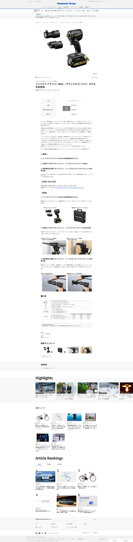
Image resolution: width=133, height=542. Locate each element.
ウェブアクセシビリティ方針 (59, 538)
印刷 (95, 74)
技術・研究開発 (54, 10)
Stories (88, 10)
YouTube (35, 537)
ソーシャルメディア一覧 (52, 533)
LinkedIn (42, 537)
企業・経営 (47, 10)
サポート (28, 538)
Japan (37, 10)
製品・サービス (61, 10)
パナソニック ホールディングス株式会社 (34, 1)
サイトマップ (34, 538)
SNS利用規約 (51, 538)
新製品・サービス (54, 22)
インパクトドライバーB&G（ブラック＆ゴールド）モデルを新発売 (70, 22)
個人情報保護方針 (80, 538)
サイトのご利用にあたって (42, 538)
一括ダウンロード (46, 356)
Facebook (29, 537)
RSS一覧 (94, 532)
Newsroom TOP (38, 22)
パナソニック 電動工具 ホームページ (48, 368)
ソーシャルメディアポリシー (71, 538)
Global (94, 519)
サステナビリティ (69, 10)
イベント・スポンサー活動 (79, 10)
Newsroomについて (86, 532)
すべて (42, 10)
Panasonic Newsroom (43, 519)
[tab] (49, 464)
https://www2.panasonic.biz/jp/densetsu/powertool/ (69, 187)
